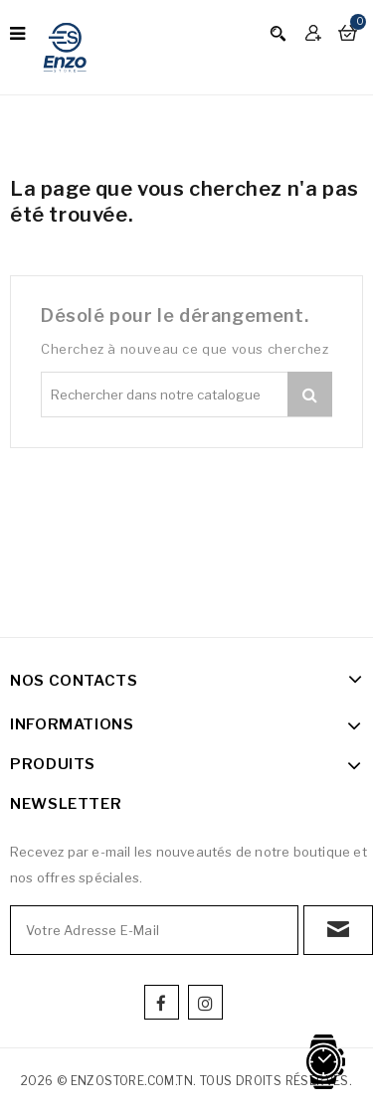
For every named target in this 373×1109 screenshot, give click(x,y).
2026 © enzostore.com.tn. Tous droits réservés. (186, 1080)
